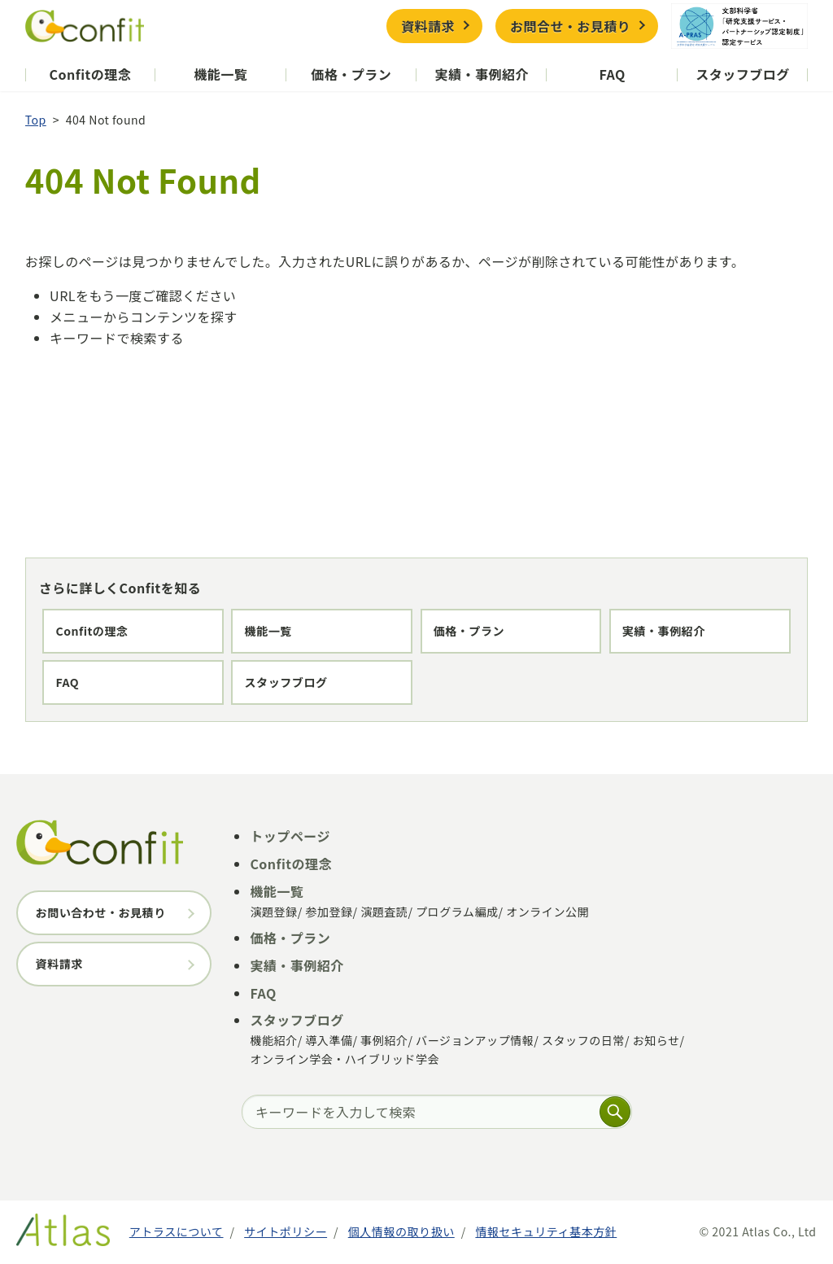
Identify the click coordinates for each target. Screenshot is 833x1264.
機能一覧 (220, 74)
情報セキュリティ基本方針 (546, 1231)
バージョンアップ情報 (475, 1040)
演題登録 (273, 911)
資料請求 (428, 26)
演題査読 (384, 911)
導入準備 (328, 1040)
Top (35, 120)
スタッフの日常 (583, 1040)
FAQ (612, 74)
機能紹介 (273, 1040)
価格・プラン (351, 74)
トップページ (290, 836)
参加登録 (328, 911)
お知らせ (656, 1040)
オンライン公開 (547, 911)
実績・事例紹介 (482, 74)
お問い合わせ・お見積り (101, 912)
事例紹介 (384, 1040)
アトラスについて (176, 1231)
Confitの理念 (91, 74)
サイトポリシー (285, 1231)
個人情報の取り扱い (401, 1231)
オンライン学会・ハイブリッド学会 (344, 1059)
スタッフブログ (742, 74)
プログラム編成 (457, 911)
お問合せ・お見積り (570, 26)
